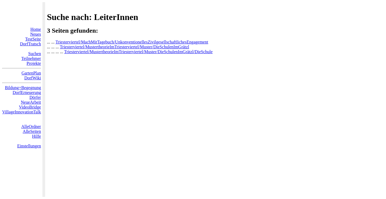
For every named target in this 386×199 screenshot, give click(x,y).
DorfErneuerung (27, 92)
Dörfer (35, 97)
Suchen (34, 53)
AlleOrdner (31, 126)
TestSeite (33, 39)
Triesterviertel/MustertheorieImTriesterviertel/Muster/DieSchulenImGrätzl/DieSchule (138, 51)
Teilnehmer (31, 58)
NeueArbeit (31, 102)
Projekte (33, 63)
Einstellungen (29, 146)
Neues (35, 34)
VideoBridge (30, 107)
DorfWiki (32, 78)
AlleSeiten (32, 131)
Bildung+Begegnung (23, 87)
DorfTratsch (30, 44)
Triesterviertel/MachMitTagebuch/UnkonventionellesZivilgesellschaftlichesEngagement (131, 42)
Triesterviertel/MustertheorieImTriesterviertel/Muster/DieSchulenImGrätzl (124, 47)
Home (36, 29)
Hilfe (36, 136)
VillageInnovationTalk (21, 112)
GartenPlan (31, 73)
